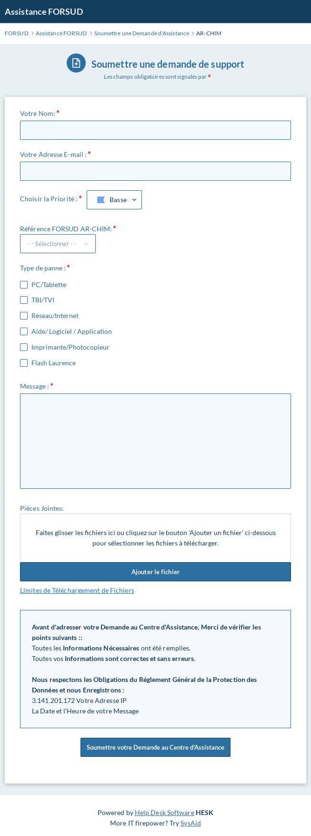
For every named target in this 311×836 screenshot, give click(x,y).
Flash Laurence (53, 363)
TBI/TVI (42, 300)
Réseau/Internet (55, 316)
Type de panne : (43, 268)
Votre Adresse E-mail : (53, 154)
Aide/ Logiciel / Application (71, 331)
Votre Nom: (37, 113)
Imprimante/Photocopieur (70, 347)
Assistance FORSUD (44, 11)
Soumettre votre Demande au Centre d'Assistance (155, 747)
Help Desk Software (164, 812)
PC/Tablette (48, 285)
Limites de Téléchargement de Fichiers (77, 590)
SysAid (191, 823)
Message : (34, 386)
